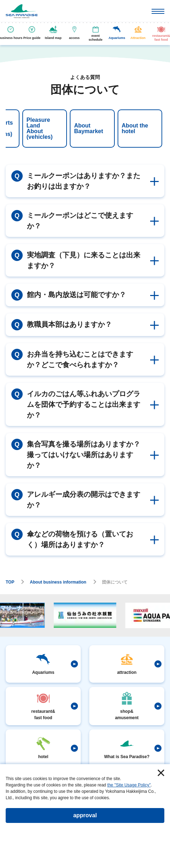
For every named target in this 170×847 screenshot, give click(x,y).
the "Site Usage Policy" (129, 785)
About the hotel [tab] (89, 128)
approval (85, 815)
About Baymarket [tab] (43, 128)
